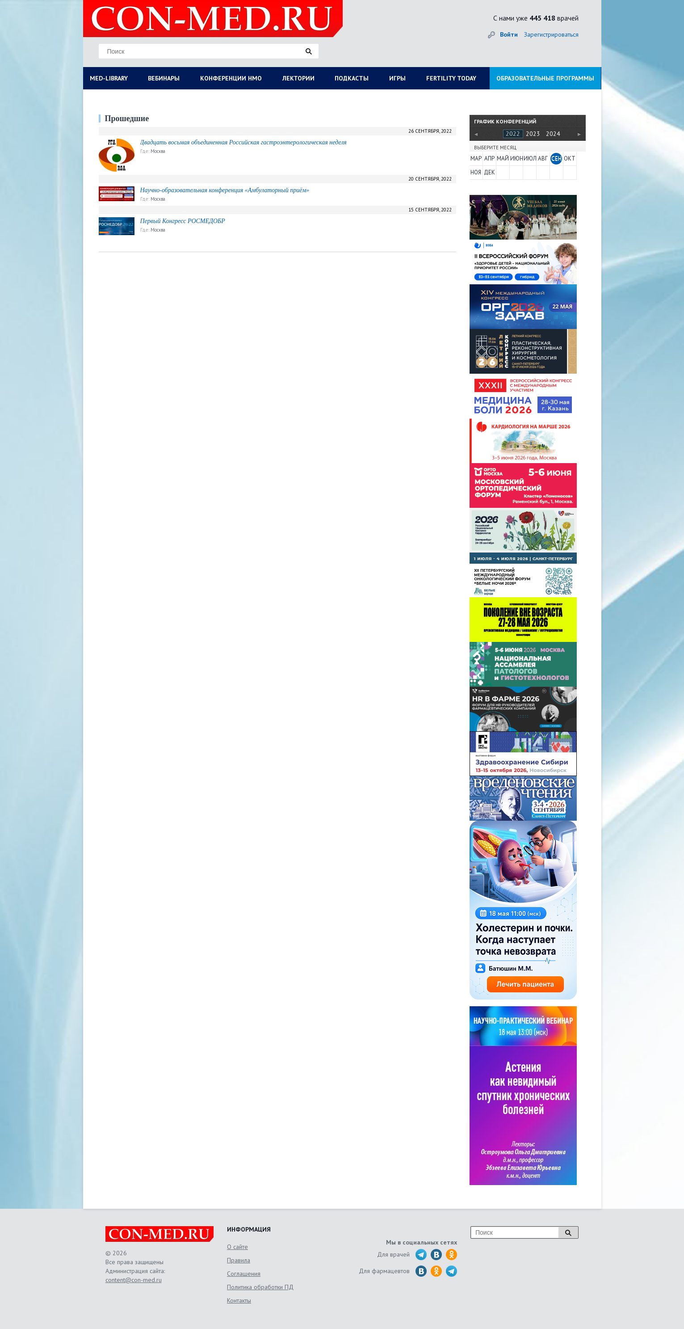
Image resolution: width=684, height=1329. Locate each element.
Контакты (239, 1300)
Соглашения (243, 1274)
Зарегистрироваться (551, 34)
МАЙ (502, 158)
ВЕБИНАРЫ (164, 78)
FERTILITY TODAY (451, 78)
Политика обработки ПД (260, 1287)
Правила (238, 1260)
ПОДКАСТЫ (352, 78)
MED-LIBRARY (109, 78)
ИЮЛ (529, 158)
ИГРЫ (397, 78)
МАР (476, 158)
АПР (489, 158)
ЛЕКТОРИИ (298, 78)
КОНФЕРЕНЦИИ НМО (231, 78)
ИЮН (516, 158)
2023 (533, 134)
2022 (513, 134)
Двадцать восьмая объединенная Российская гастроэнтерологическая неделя (243, 142)
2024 (553, 134)
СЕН (556, 158)
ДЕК (489, 172)
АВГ (543, 158)
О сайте (237, 1247)
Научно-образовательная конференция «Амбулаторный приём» (225, 190)
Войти (509, 34)
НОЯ (475, 172)
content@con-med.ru (133, 1280)
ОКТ (569, 158)
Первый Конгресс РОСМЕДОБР (182, 221)
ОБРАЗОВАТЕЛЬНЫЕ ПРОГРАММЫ (545, 78)
